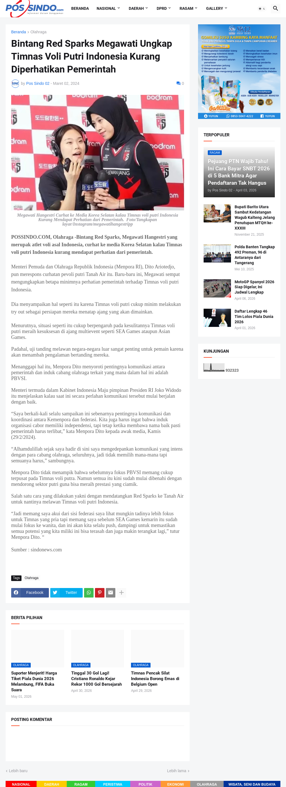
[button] (262, 8)
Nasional (106, 8)
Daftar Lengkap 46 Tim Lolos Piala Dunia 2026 (254, 316)
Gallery (214, 8)
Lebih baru (18, 771)
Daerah (136, 8)
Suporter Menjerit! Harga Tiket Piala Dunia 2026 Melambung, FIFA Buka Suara (34, 682)
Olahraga (38, 32)
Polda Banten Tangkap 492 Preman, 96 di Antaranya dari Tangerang (255, 255)
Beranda (80, 8)
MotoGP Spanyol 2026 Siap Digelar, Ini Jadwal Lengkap (254, 287)
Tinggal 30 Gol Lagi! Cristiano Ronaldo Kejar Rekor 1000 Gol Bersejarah (96, 679)
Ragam (186, 8)
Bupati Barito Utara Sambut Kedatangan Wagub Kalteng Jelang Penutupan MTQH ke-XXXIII (255, 217)
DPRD (162, 8)
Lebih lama (176, 771)
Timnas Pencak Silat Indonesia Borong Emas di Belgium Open (155, 679)
